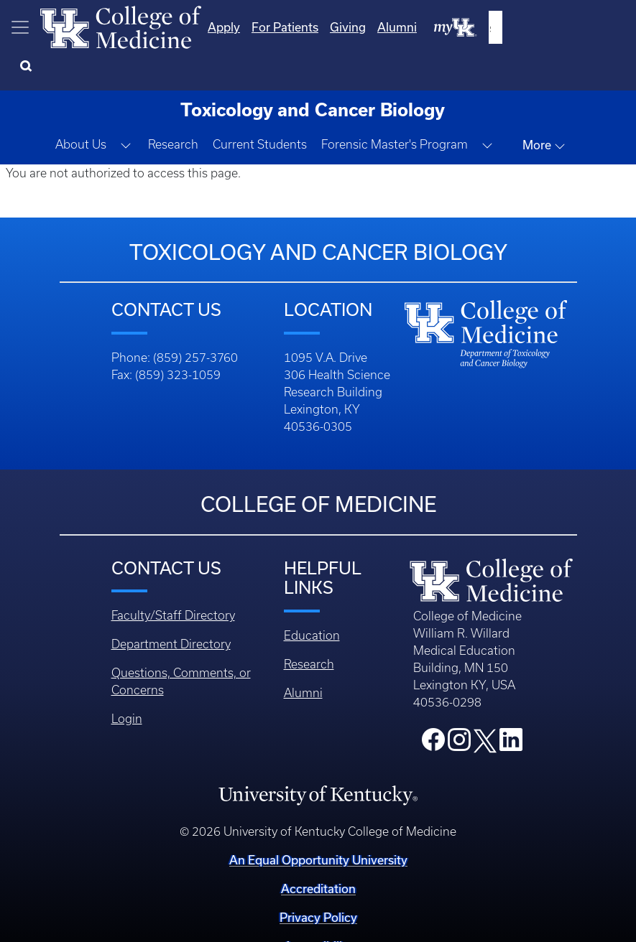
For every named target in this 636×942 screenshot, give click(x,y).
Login (126, 682)
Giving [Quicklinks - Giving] (437, 27)
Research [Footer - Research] (309, 628)
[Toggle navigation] (20, 27)
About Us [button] (80, 108)
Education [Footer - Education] (312, 599)
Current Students (260, 108)
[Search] (607, 27)
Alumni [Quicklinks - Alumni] (486, 27)
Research (173, 108)
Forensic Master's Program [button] (394, 108)
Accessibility (318, 910)
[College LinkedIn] (510, 707)
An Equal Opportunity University (318, 824)
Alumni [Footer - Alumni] (303, 656)
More (544, 109)
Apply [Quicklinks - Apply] (313, 27)
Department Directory (171, 608)
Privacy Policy (318, 881)
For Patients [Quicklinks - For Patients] (374, 27)
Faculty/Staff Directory (173, 579)
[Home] (120, 25)
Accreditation (318, 852)
